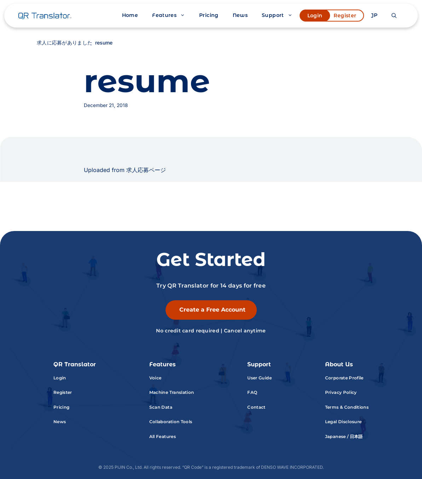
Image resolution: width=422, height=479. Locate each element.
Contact (256, 407)
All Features (162, 436)
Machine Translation (171, 392)
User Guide (259, 377)
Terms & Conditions (347, 407)
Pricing (209, 15)
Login (315, 15)
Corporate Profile (344, 377)
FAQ (252, 392)
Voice (155, 377)
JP (374, 15)
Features (172, 15)
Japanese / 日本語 (344, 436)
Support (281, 15)
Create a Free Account (212, 309)
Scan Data (160, 407)
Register (345, 15)
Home (130, 15)
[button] (394, 15)
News (240, 15)
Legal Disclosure (343, 421)
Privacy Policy (341, 392)
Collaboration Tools (170, 421)
